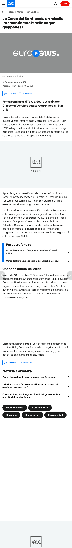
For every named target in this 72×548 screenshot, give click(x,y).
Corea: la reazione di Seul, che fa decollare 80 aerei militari (31, 251)
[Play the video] (36, 53)
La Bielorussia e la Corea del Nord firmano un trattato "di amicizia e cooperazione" (30, 385)
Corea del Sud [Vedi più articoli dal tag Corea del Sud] (55, 414)
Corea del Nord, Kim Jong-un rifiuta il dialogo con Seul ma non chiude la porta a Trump (31, 395)
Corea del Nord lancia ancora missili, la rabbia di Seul (32, 260)
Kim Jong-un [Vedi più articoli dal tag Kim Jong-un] (32, 414)
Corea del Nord (33, 12)
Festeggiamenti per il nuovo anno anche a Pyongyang (29, 377)
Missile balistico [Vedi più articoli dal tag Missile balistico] (14, 407)
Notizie (11, 12)
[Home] (3, 12)
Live (65, 3)
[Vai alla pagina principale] (11, 3)
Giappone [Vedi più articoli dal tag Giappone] (11, 414)
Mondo (20, 12)
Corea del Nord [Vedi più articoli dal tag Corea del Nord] (40, 407)
